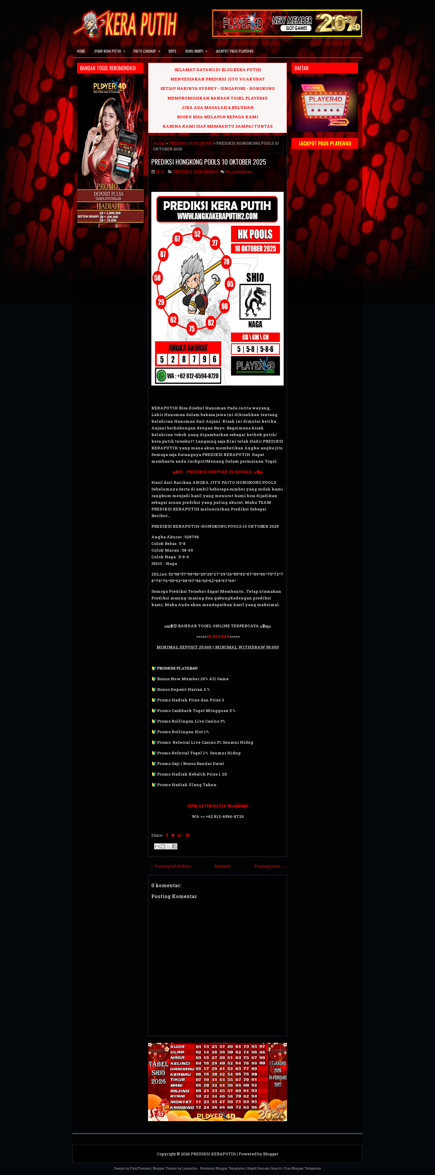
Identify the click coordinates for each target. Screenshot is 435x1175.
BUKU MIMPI (198, 49)
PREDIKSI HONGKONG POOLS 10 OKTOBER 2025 (208, 161)
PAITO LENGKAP (149, 49)
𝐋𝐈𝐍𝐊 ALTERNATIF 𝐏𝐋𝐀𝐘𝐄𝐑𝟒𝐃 (217, 806)
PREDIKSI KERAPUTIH (213, 1154)
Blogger (271, 1154)
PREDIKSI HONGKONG (191, 143)
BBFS (172, 51)
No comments (239, 171)
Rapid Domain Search (264, 1168)
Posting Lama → (269, 866)
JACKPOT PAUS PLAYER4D (234, 51)
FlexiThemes (140, 1168)
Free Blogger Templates (302, 1168)
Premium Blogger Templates (222, 1168)
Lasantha (189, 1168)
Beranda (222, 866)
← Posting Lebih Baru (170, 866)
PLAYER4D (218, 636)
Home (81, 51)
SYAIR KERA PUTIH (111, 49)
